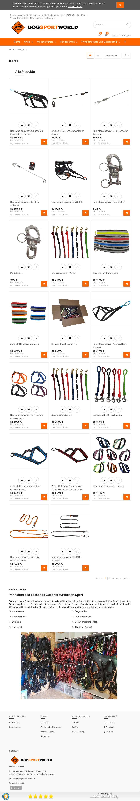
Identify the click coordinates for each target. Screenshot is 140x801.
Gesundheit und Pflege (86, 622)
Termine (75, 722)
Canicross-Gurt (82, 616)
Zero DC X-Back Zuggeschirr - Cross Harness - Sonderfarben (67, 488)
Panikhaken (16, 273)
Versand (44, 722)
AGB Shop (45, 736)
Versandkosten (21, 143)
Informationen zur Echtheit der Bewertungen (104, 798)
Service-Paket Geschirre (64, 344)
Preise (75, 727)
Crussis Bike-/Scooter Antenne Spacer (67, 133)
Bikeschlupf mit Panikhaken (107, 415)
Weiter (126, 578)
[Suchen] (127, 24)
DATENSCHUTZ (75, 6)
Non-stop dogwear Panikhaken (109, 202)
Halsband (16, 627)
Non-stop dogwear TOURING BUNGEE (66, 559)
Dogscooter (80, 611)
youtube (109, 732)
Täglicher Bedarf (83, 627)
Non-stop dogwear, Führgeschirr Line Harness (27, 417)
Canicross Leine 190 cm (63, 273)
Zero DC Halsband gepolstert (25, 344)
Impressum (14, 722)
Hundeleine (17, 611)
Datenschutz (15, 727)
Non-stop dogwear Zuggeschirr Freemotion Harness (26, 133)
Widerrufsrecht (47, 732)
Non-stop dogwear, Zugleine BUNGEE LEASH (25, 559)
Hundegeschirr (19, 616)
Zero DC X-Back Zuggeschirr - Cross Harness (26, 488)
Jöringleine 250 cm (61, 415)
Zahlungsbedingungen (51, 727)
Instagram (110, 722)
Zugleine (16, 622)
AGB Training (78, 732)
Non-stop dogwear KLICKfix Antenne (24, 204)
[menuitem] (17, 42)
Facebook (109, 727)
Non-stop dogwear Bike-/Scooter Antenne (110, 133)
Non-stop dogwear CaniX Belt (67, 202)
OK (120, 5)
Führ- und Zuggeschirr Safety (108, 486)
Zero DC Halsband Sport (105, 273)
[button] (125, 42)
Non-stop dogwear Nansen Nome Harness (110, 346)
